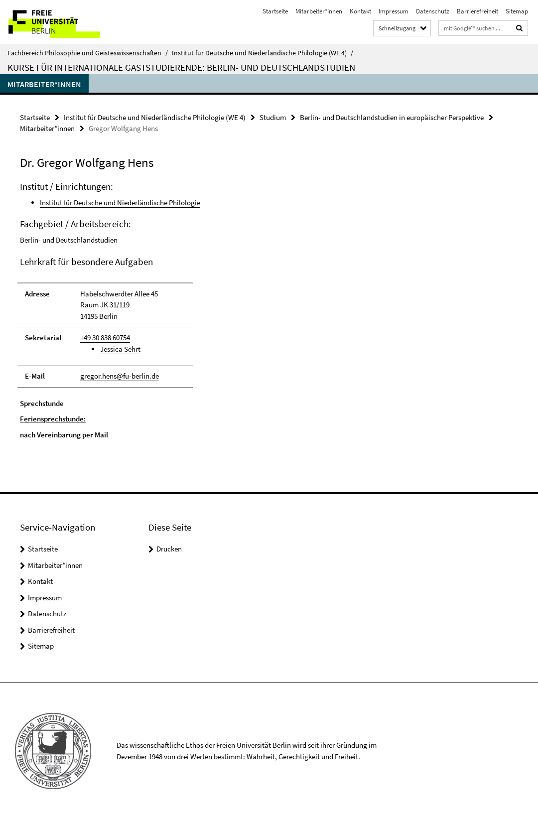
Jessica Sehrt (120, 349)
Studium (273, 117)
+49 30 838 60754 (105, 337)
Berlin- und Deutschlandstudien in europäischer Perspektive (392, 117)
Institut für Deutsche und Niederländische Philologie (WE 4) (262, 52)
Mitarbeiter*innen (318, 11)
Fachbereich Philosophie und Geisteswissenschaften (87, 52)
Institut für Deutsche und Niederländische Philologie (120, 202)
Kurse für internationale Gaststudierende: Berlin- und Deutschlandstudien (181, 67)
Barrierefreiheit (477, 11)
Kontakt (360, 11)
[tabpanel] (162, 310)
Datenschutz (432, 11)
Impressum (393, 11)
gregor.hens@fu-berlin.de (119, 376)
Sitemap (517, 11)
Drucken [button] (169, 548)
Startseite (275, 11)
